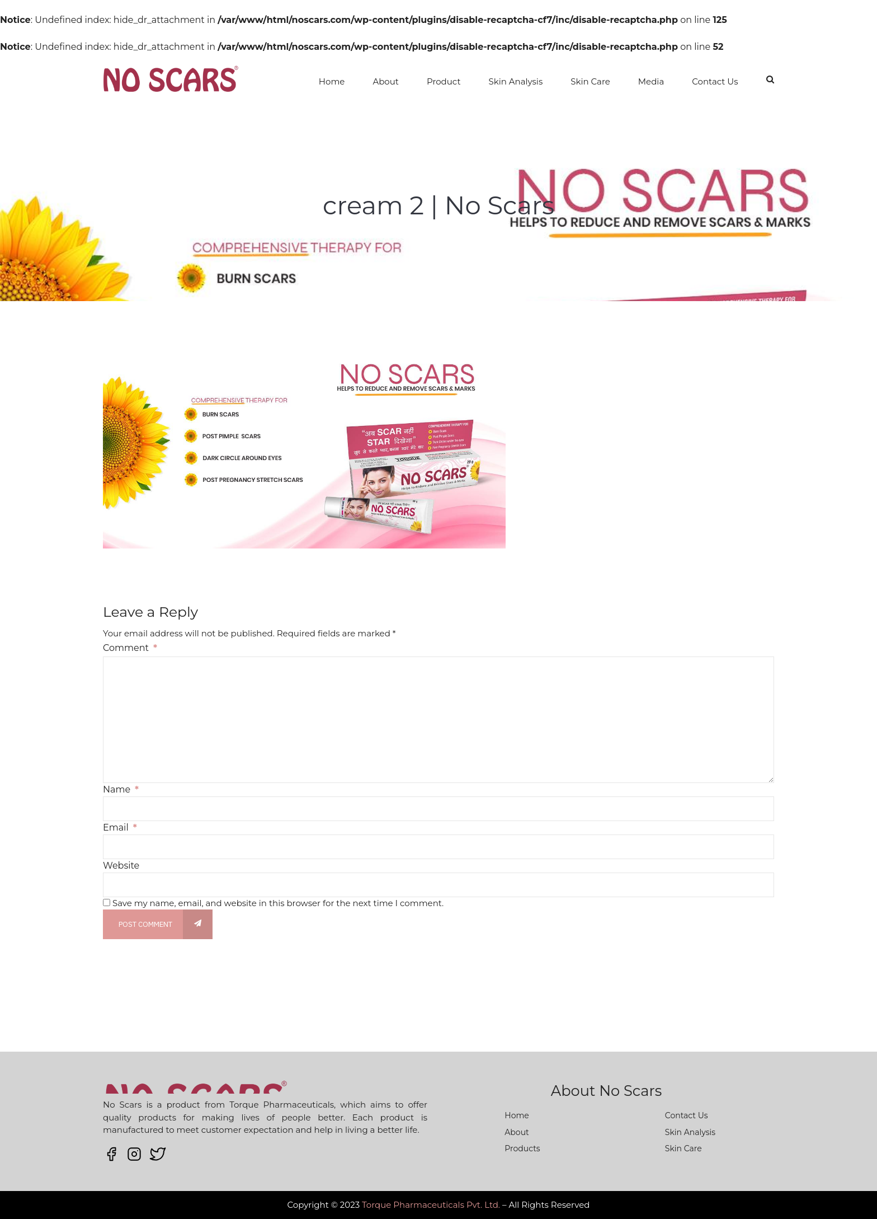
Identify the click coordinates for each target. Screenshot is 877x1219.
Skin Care (590, 81)
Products (522, 1148)
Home (332, 81)
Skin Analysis (516, 81)
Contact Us (715, 81)
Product (444, 81)
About (386, 81)
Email (120, 827)
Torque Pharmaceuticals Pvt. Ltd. (431, 1204)
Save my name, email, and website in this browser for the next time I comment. (278, 903)
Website (121, 865)
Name (121, 789)
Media (651, 81)
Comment (130, 648)
